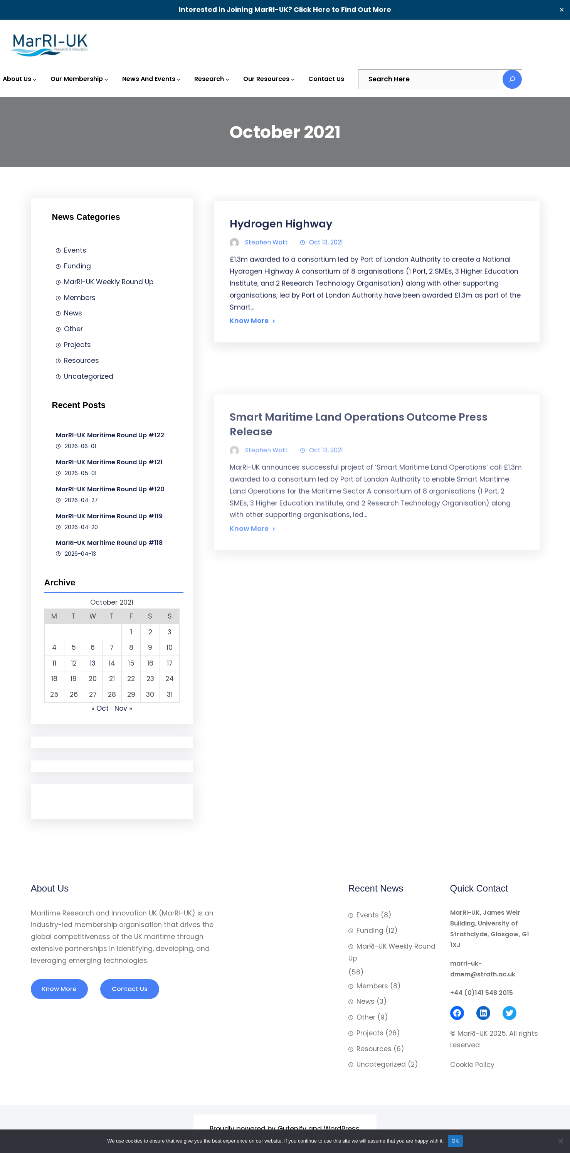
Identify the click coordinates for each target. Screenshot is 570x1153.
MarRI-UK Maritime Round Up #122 (110, 435)
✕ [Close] (561, 10)
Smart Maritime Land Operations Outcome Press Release (359, 501)
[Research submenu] (227, 79)
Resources (81, 360)
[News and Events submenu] (179, 79)
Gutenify (291, 1128)
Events (75, 250)
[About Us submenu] (35, 79)
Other (73, 329)
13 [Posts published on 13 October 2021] (93, 663)
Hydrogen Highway (281, 244)
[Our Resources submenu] (293, 79)
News (73, 313)
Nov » (123, 708)
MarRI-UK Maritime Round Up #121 (109, 462)
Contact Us (130, 988)
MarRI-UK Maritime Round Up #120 (110, 489)
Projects (77, 344)
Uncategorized (88, 376)
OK (455, 1141)
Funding (77, 266)
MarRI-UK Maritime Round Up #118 (109, 542)
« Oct (100, 708)
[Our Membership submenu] (106, 79)
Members (80, 297)
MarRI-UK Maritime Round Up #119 (109, 516)
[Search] (512, 79)
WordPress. (342, 1128)
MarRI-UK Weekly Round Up (108, 282)
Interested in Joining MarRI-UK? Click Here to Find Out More (285, 9)
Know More (249, 341)
